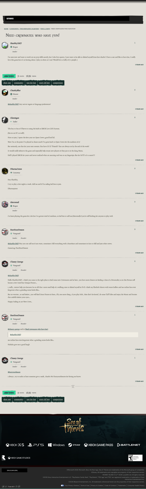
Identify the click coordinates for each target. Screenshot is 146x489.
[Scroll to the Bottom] (19, 486)
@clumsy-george (14, 329)
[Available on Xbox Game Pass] (98, 445)
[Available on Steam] (74, 445)
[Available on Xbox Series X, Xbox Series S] (15, 445)
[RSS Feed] (3, 29)
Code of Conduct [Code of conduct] (110, 485)
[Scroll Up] (6, 486)
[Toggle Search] (10, 22)
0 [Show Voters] (134, 90)
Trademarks (122, 485)
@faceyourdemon (14, 372)
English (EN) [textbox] (12, 470)
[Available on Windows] (56, 445)
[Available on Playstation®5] (36, 445)
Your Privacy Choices (72, 485)
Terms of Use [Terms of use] (85, 485)
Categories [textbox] (10, 18)
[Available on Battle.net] (128, 445)
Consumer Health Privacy (136, 485)
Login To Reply (9, 76)
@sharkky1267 (13, 104)
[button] (67, 18)
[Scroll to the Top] (3, 486)
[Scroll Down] (16, 486)
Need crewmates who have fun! (36, 329)
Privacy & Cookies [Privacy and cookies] (97, 485)
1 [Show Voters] (134, 43)
